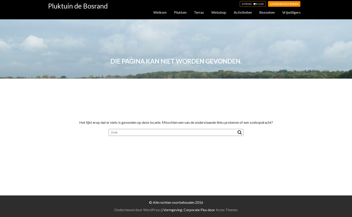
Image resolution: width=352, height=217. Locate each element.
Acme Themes (227, 210)
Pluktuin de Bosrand (78, 6)
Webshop (218, 12)
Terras (199, 12)
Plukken (180, 12)
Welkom (160, 12)
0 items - (253, 4)
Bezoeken (267, 12)
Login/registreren (284, 4)
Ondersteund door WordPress (137, 210)
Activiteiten (243, 12)
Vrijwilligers (291, 12)
